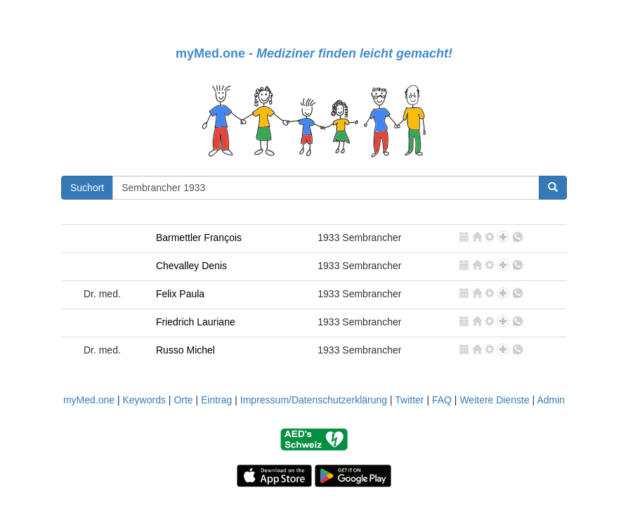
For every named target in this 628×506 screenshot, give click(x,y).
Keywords (143, 400)
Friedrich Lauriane (195, 321)
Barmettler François (199, 237)
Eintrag (216, 400)
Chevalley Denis (191, 265)
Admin (551, 400)
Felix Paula (180, 293)
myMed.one (89, 400)
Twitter (409, 400)
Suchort (87, 187)
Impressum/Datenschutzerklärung (313, 400)
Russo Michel (185, 350)
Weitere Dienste (494, 400)
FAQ (442, 400)
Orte (183, 400)
